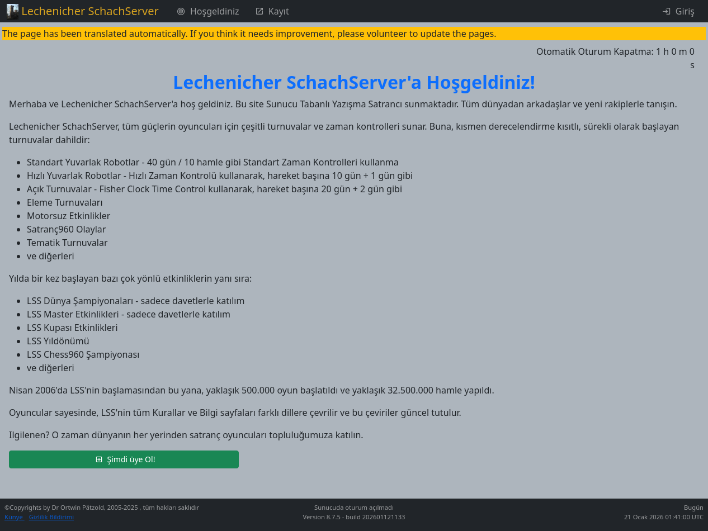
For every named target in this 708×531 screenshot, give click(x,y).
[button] (124, 459)
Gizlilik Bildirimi (51, 517)
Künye (14, 517)
